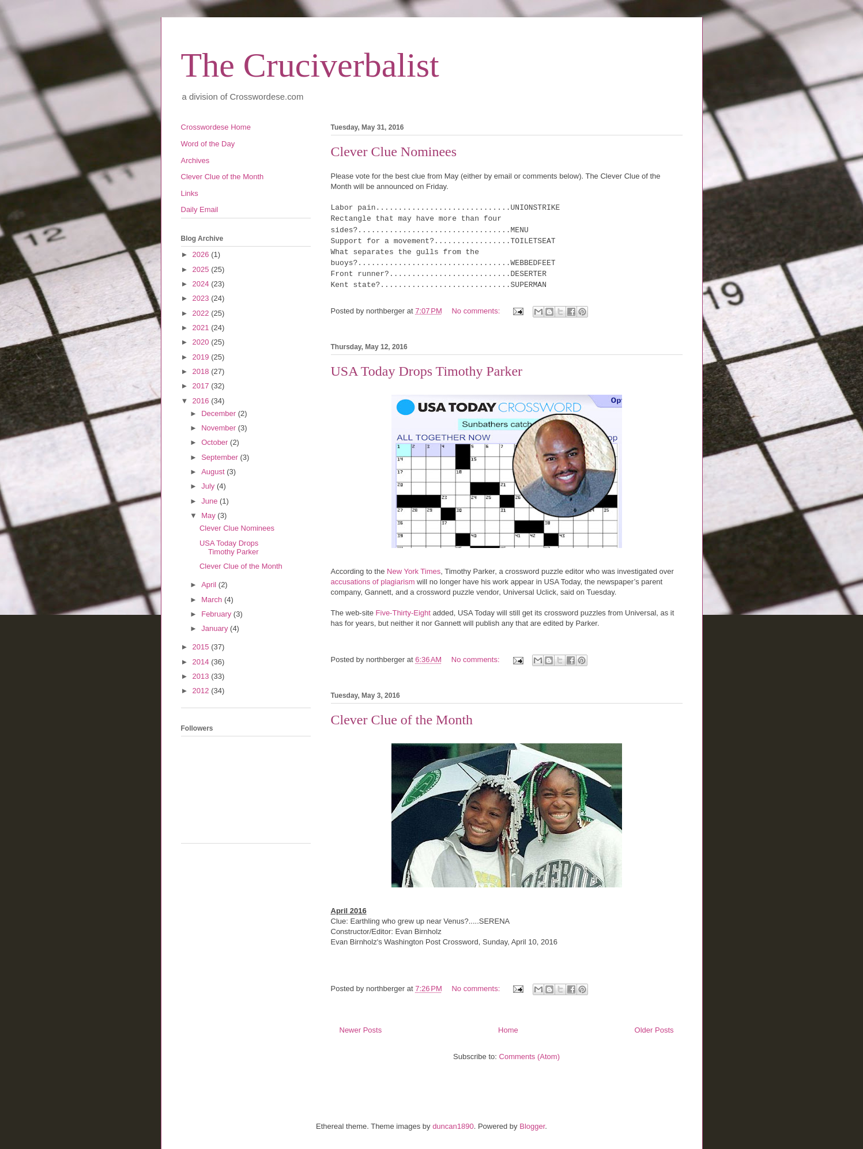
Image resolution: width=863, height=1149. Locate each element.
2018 (202, 371)
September (220, 457)
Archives (195, 160)
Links (189, 193)
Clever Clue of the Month (402, 719)
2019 (202, 357)
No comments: (476, 311)
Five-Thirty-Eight (403, 612)
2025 (202, 269)
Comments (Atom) (529, 1056)
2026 (202, 254)
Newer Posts (361, 1030)
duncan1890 (453, 1126)
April (209, 584)
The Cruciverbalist (310, 65)
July (209, 486)
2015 (202, 646)
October (215, 442)
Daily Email (199, 209)
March (212, 599)
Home (508, 1030)
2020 (202, 342)
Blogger (532, 1126)
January (215, 628)
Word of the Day (208, 143)
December (219, 413)
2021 (202, 327)
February (217, 614)
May (209, 515)
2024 (202, 283)
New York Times (413, 571)
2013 (202, 676)
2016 (202, 400)
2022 (202, 313)
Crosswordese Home (216, 127)
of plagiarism (393, 581)
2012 (202, 690)
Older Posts (654, 1030)
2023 (202, 298)
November (219, 428)
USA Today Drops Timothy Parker (427, 371)
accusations (351, 581)
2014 (202, 661)
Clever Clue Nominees (394, 151)
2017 (202, 385)
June (210, 501)
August (214, 471)
